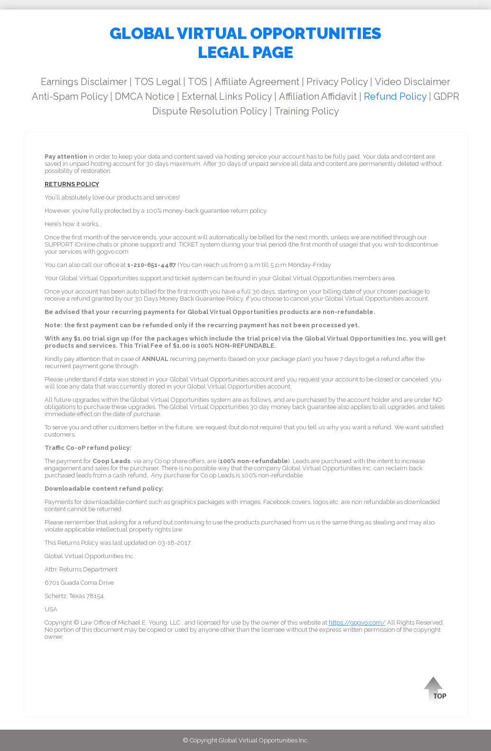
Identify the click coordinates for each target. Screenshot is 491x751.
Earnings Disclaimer (84, 81)
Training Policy (306, 111)
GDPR (446, 96)
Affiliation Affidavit (318, 96)
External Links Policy (227, 96)
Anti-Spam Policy (70, 96)
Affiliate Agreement (256, 81)
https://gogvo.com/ (357, 622)
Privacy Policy (337, 81)
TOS (197, 81)
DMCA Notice (145, 96)
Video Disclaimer (412, 81)
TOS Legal (157, 81)
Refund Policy (395, 96)
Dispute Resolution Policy (209, 111)
